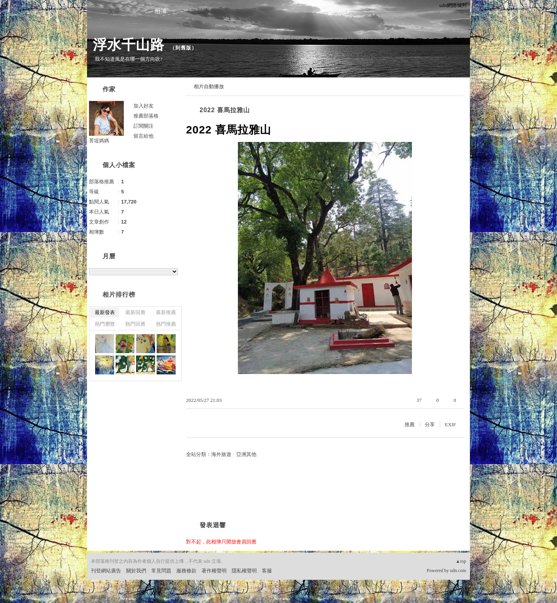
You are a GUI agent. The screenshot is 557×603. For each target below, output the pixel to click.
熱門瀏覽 (105, 324)
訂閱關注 (143, 126)
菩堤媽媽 (99, 140)
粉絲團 (98, 597)
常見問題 (161, 571)
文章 (114, 11)
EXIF (450, 424)
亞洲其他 (246, 454)
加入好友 (143, 106)
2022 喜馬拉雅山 (225, 110)
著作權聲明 (214, 571)
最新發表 (105, 312)
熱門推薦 (166, 324)
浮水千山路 (128, 45)
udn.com (458, 570)
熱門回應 (135, 324)
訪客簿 (207, 11)
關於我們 (136, 571)
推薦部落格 (146, 116)
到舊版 (183, 48)
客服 (267, 571)
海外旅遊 (221, 454)
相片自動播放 (209, 86)
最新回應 (135, 312)
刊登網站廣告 (106, 571)
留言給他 (143, 136)
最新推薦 (166, 312)
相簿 (160, 11)
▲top (461, 561)
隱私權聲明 (244, 571)
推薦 (410, 424)
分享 (430, 424)
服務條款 (186, 571)
